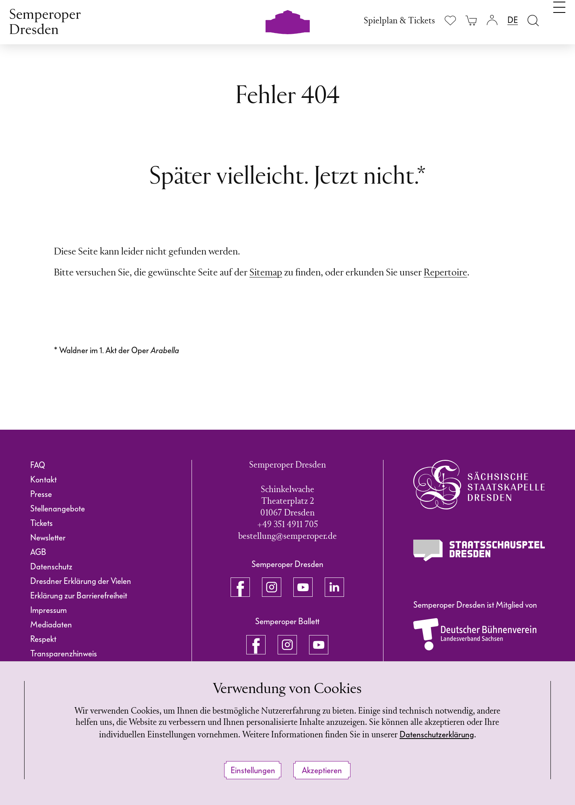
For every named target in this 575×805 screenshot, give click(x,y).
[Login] (492, 20)
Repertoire (445, 273)
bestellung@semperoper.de (287, 536)
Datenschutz (51, 566)
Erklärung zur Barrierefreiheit (78, 595)
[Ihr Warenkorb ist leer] (471, 20)
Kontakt (43, 479)
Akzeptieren (322, 770)
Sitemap (265, 273)
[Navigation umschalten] (559, 19)
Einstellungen (253, 770)
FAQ (37, 465)
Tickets (41, 523)
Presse (41, 494)
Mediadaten (51, 624)
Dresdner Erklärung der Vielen (80, 581)
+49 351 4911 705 (287, 525)
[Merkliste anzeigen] (450, 20)
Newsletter (48, 537)
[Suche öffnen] (533, 20)
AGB (38, 552)
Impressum (48, 610)
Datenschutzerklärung (286, 734)
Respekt (43, 639)
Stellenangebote (57, 508)
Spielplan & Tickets (399, 21)
